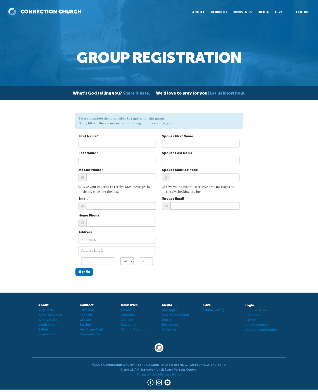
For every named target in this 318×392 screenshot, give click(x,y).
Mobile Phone (89, 170)
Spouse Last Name (177, 153)
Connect (219, 12)
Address (85, 232)
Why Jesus (46, 310)
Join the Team (256, 310)
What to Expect (50, 315)
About (198, 12)
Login (249, 305)
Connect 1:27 (90, 334)
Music (166, 320)
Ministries (242, 12)
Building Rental (256, 325)
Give (279, 12)
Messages (169, 310)
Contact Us (47, 334)
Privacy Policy (171, 374)
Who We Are (47, 320)
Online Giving (214, 310)
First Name (87, 136)
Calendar (169, 329)
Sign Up (84, 272)
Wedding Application (261, 330)
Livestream (253, 315)
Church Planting (134, 329)
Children (127, 310)
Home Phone (88, 215)
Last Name (87, 153)
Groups (85, 320)
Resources (170, 324)
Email (83, 198)
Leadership (47, 324)
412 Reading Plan (175, 315)
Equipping (128, 324)
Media (263, 12)
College (127, 320)
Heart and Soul (91, 329)
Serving (85, 324)
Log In (302, 12)
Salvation (87, 310)
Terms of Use (146, 374)
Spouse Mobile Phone (180, 170)
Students (128, 315)
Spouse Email (173, 198)
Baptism (86, 315)
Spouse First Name (177, 136)
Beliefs (43, 329)
